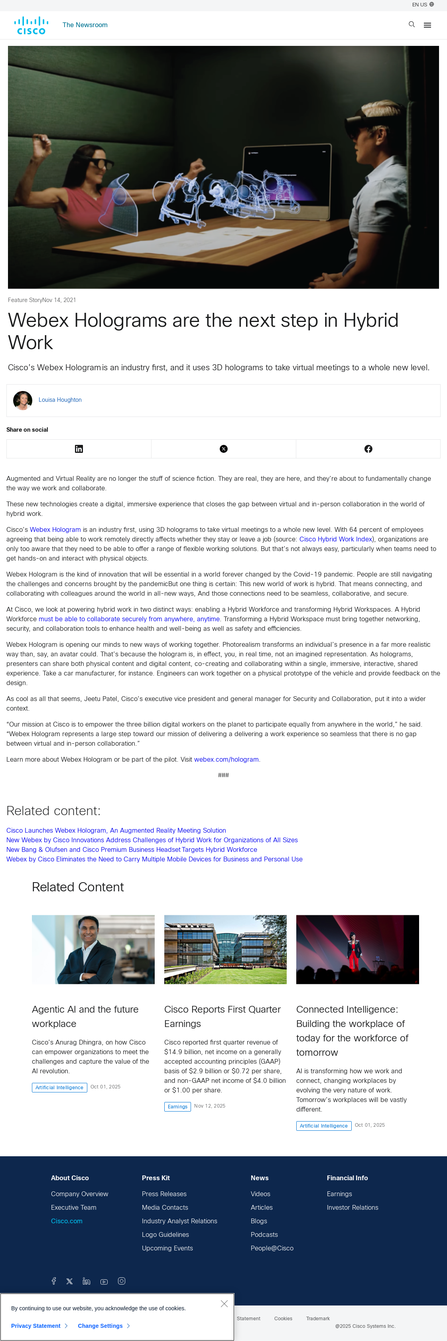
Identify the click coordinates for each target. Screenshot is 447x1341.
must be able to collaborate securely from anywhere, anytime (129, 619)
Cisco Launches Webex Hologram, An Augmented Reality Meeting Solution (116, 831)
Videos (260, 1194)
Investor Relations (352, 1208)
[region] (117, 1317)
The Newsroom (85, 25)
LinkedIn (79, 449)
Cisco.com (67, 1221)
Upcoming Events (167, 1249)
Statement (248, 1319)
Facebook (368, 449)
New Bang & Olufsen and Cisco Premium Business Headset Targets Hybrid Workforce (132, 850)
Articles (262, 1208)
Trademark (318, 1319)
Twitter (224, 449)
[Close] (224, 1303)
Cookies (283, 1319)
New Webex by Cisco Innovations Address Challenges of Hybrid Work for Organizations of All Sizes (152, 840)
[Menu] (427, 25)
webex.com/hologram (226, 760)
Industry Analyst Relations (179, 1221)
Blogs (259, 1221)
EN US (423, 5)
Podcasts (264, 1235)
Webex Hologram (55, 530)
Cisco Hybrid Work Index (335, 540)
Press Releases (164, 1194)
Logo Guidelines (165, 1235)
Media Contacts (165, 1208)
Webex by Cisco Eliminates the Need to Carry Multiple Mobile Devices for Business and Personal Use (154, 860)
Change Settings (100, 1326)
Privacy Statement (36, 1326)
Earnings (339, 1194)
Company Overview (79, 1194)
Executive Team (73, 1208)
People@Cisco (272, 1249)
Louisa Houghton (60, 400)
